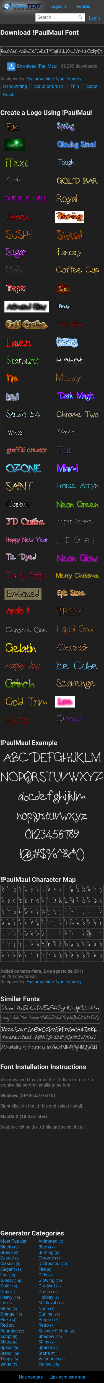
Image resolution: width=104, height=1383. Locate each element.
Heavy (10, 1297)
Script (91, 86)
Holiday (48, 1297)
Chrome (50, 1258)
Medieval (51, 1302)
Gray (7, 1291)
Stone (46, 1353)
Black (9, 1247)
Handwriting (15, 86)
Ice (6, 1302)
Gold (8, 1286)
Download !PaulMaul (32, 66)
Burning (48, 1252)
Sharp (8, 1342)
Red (7, 1325)
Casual (9, 1258)
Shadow (50, 1336)
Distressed (52, 1263)
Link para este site (67, 1377)
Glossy (10, 1280)
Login (94, 18)
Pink (8, 1319)
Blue (46, 1247)
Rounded (12, 1331)
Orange (11, 1314)
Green (48, 1291)
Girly (45, 1274)
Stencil (9, 1353)
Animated (50, 1241)
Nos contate (31, 1377)
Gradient (49, 1286)
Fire (44, 1269)
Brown (9, 1252)
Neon (46, 1308)
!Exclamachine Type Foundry (53, 78)
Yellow (48, 1364)
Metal (8, 1308)
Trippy (9, 1358)
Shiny (46, 1342)
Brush (8, 94)
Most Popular (13, 1241)
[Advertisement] (52, 1179)
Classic (10, 1263)
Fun (7, 1274)
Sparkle (48, 1347)
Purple (48, 1319)
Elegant (11, 1269)
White (8, 1364)
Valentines (51, 1358)
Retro (46, 1325)
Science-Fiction (56, 1331)
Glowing (50, 1280)
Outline (49, 1314)
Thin (74, 86)
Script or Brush (48, 86)
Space (9, 1347)
